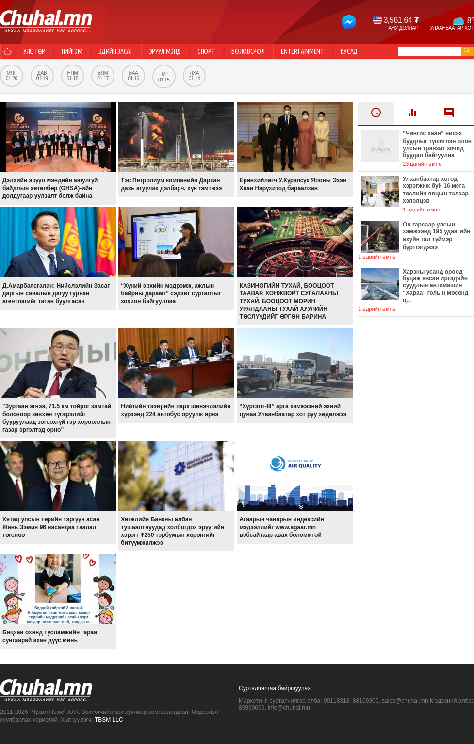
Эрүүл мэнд (165, 51)
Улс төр (34, 51)
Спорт (206, 51)
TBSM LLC (109, 719)
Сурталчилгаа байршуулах (275, 688)
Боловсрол (247, 51)
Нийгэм (72, 51)
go (467, 50)
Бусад (349, 51)
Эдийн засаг (115, 51)
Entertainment (302, 51)
